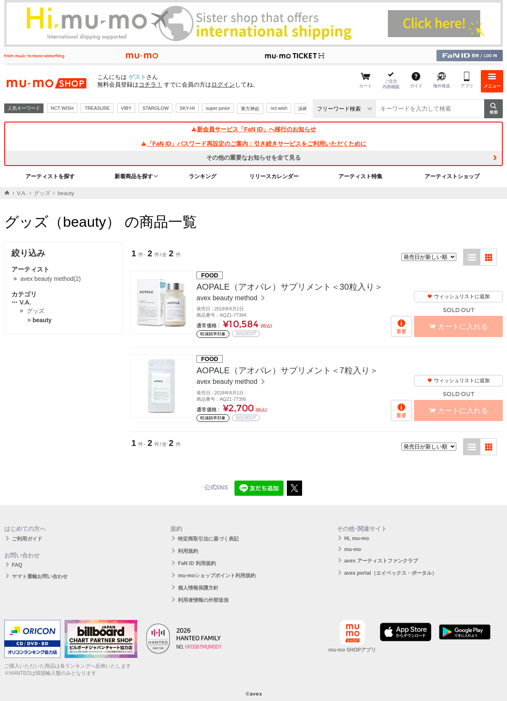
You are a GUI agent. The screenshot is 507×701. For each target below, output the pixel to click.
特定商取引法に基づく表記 (208, 539)
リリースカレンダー (274, 176)
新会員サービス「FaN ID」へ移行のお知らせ (253, 129)
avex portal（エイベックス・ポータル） (390, 573)
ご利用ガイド (27, 539)
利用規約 (188, 551)
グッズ (42, 193)
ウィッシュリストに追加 (458, 296)
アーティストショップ (452, 176)
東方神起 (250, 108)
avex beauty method (227, 298)
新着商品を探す (133, 176)
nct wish (278, 108)
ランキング (202, 176)
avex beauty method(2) (50, 278)
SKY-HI (187, 108)
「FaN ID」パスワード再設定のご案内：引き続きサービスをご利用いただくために (253, 143)
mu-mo (352, 549)
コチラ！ (150, 84)
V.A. (22, 193)
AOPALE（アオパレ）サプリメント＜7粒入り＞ (287, 370)
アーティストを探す (50, 176)
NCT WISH (62, 108)
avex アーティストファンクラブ (381, 561)
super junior (218, 108)
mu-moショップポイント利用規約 (217, 576)
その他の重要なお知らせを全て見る (253, 157)
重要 (401, 331)
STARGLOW (155, 108)
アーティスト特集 (360, 176)
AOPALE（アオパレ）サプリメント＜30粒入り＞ (289, 286)
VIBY (126, 108)
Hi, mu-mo (356, 538)
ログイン (223, 84)
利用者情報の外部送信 (203, 600)
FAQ (17, 565)
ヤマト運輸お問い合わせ (40, 576)
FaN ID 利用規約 (196, 563)
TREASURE (97, 108)
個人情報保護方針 (198, 588)
